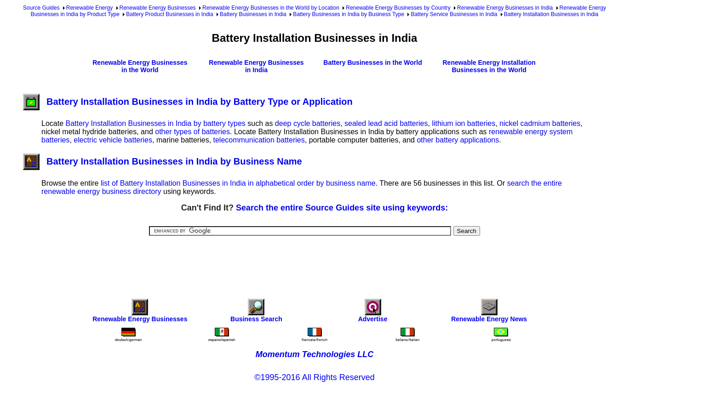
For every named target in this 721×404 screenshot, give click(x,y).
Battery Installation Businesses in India (551, 14)
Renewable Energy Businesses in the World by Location (270, 8)
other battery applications (458, 140)
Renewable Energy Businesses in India (505, 8)
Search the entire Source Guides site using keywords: (342, 207)
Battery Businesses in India (253, 14)
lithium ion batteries (463, 123)
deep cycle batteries (307, 123)
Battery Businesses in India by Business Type (348, 14)
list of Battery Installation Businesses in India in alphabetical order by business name (238, 183)
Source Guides (41, 8)
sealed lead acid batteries (386, 123)
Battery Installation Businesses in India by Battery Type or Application (188, 102)
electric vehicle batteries (113, 140)
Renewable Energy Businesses (158, 8)
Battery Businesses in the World (372, 62)
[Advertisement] (314, 261)
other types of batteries (192, 132)
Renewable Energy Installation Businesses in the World (488, 66)
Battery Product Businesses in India (169, 14)
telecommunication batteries (259, 140)
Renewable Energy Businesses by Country (398, 8)
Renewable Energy (89, 8)
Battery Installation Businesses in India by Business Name (162, 161)
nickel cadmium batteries (539, 123)
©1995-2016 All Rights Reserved (314, 377)
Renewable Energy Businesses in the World (139, 66)
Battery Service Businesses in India (454, 14)
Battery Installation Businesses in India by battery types (155, 123)
